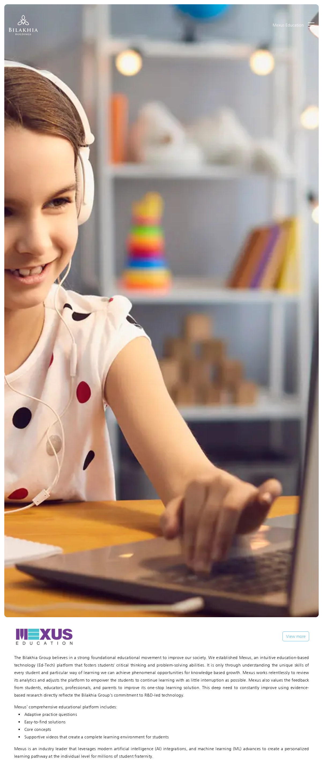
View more (296, 636)
